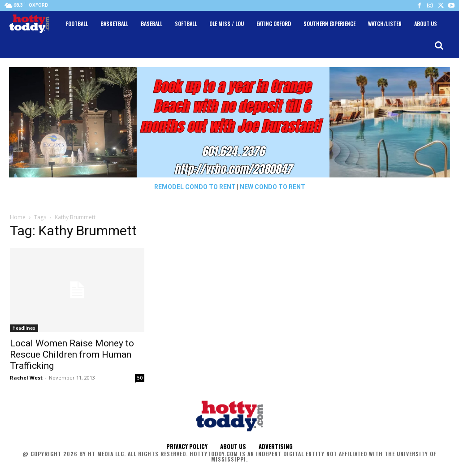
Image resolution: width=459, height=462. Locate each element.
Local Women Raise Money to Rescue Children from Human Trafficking (72, 354)
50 (140, 378)
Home (18, 217)
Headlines (24, 328)
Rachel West (26, 377)
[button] (439, 45)
